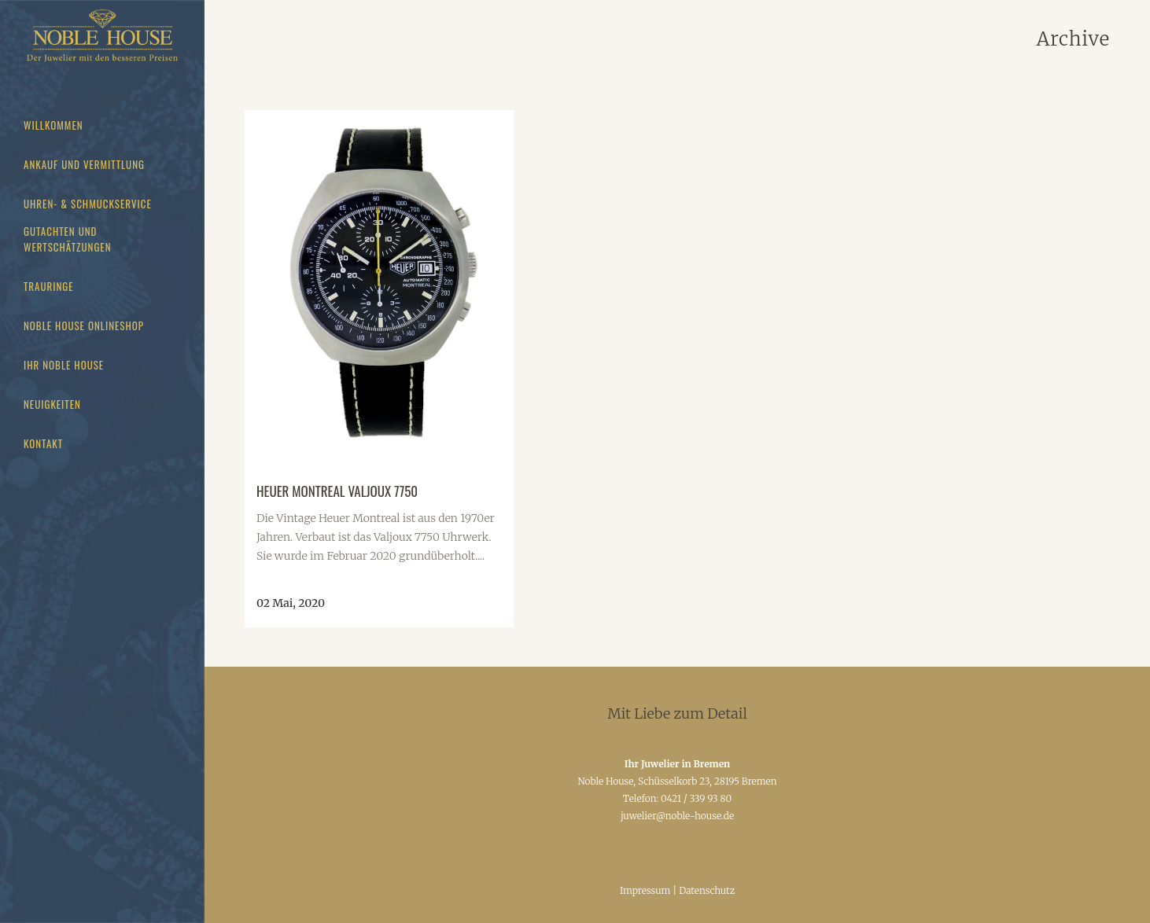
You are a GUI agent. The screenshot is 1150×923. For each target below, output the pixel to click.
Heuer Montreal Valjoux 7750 (337, 491)
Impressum (645, 890)
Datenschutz (707, 890)
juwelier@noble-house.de (677, 816)
